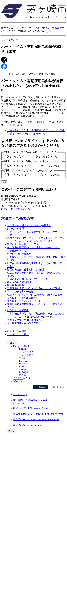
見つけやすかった (16, 174)
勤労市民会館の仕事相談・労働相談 (26, 269)
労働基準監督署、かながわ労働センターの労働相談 (34, 288)
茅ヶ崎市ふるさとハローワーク (24, 301)
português (24, 371)
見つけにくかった (50, 174)
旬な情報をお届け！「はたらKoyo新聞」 (29, 225)
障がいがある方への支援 (20, 291)
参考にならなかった (46, 156)
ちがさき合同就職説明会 (20, 254)
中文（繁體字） (27, 355)
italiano (22, 366)
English (22, 349)
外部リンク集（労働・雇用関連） (25, 320)
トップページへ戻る (18, 334)
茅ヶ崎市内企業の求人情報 (21, 298)
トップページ (24, 28)
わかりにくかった (50, 165)
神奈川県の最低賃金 (18, 310)
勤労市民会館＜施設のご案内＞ (24, 244)
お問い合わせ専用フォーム (15, 209)
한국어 (22, 358)
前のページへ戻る (16, 331)
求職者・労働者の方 (53, 28)
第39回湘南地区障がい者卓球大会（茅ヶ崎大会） (33, 247)
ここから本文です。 (12, 39)
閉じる (11, 431)
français (23, 361)
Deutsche (23, 363)
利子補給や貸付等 (16, 250)
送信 (4, 182)
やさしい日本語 (21, 377)
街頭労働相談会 (15, 285)
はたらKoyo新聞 (16, 228)
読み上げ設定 (58, 387)
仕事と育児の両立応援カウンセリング (27, 279)
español (22, 369)
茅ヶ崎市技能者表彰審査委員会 (24, 323)
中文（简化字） (27, 351)
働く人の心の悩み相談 (19, 282)
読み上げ (18, 381)
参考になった (14, 156)
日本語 (22, 374)
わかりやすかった (16, 165)
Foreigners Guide (21, 346)
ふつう (28, 156)
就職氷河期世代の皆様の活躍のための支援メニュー (34, 294)
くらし (36, 28)
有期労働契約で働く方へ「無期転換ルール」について (36, 313)
